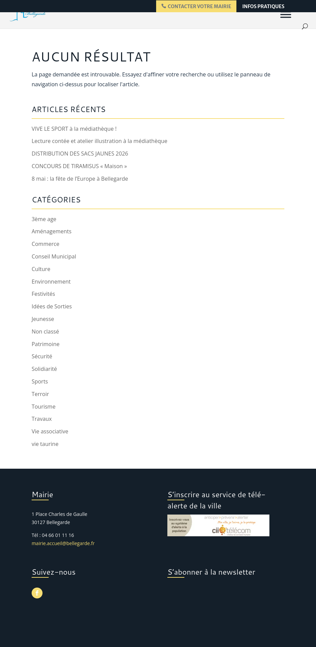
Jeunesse (43, 319)
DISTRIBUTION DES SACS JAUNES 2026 (80, 153)
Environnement (51, 281)
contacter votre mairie (199, 7)
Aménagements (51, 231)
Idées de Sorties (52, 306)
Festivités (43, 294)
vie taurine (45, 444)
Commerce (46, 244)
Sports (40, 381)
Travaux (42, 419)
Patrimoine (46, 344)
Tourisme (43, 406)
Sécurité (42, 356)
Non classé (45, 331)
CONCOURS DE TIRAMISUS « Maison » (79, 166)
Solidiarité (44, 369)
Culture (41, 269)
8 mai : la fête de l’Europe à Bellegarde (80, 178)
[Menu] (285, 14)
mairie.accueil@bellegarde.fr (63, 543)
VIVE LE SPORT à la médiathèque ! (74, 128)
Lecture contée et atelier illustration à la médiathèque (99, 141)
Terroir (40, 394)
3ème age (44, 219)
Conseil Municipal (54, 256)
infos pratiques (263, 7)
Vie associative (50, 431)
